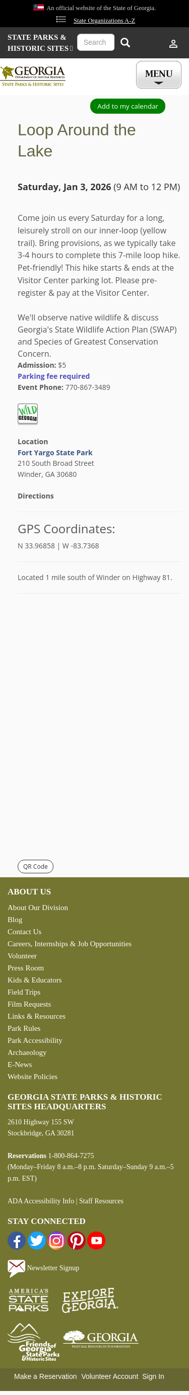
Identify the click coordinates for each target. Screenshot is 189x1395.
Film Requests (29, 1004)
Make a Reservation (45, 1376)
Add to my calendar (127, 106)
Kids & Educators (34, 980)
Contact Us (24, 932)
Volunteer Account (109, 1376)
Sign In (153, 1376)
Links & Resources (37, 1016)
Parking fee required (54, 376)
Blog (15, 920)
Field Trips (24, 992)
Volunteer (22, 956)
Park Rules (24, 1028)
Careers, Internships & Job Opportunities (70, 944)
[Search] (125, 43)
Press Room (26, 968)
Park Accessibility (35, 1040)
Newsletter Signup (43, 1268)
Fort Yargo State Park (55, 452)
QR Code (35, 866)
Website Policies (32, 1077)
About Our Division (38, 908)
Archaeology (27, 1052)
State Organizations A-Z (104, 20)
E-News (20, 1064)
